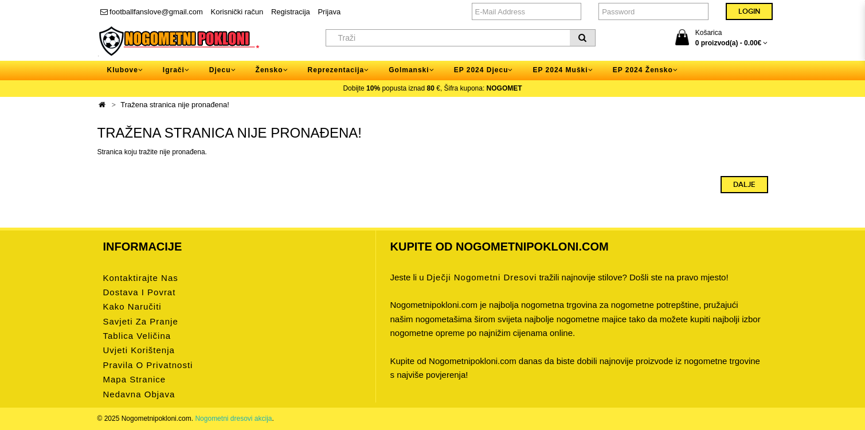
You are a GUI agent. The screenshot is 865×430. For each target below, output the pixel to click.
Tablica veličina (137, 336)
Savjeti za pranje (140, 321)
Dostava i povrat (139, 292)
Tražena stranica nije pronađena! (174, 104)
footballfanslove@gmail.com (151, 11)
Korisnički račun (237, 11)
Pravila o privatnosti (148, 365)
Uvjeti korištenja (139, 350)
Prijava (329, 11)
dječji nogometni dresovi (481, 277)
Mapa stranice (134, 379)
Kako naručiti (132, 306)
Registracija (290, 11)
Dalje (744, 184)
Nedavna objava (139, 394)
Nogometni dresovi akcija (233, 419)
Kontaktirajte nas (140, 278)
